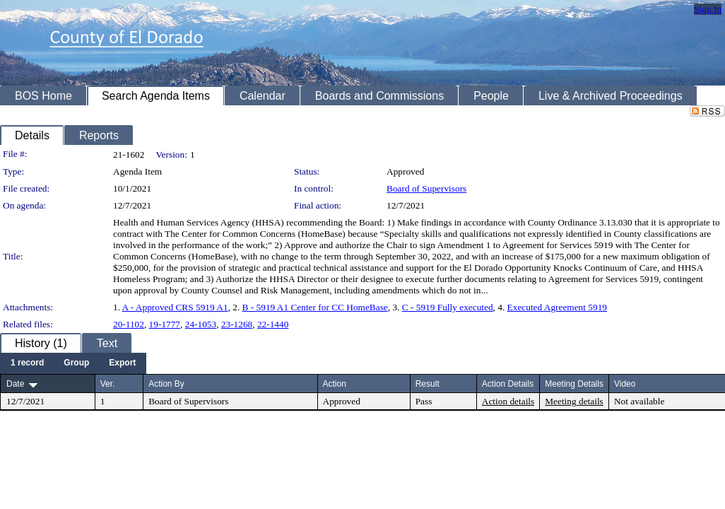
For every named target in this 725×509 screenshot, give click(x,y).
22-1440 (272, 324)
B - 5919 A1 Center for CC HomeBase (315, 307)
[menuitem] (27, 363)
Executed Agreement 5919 (557, 307)
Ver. (107, 384)
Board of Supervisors (426, 188)
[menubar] (73, 363)
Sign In (707, 9)
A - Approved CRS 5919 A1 (175, 307)
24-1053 (200, 324)
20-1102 (128, 324)
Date (15, 384)
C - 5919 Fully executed (447, 307)
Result (427, 384)
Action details (508, 401)
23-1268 (236, 324)
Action (334, 384)
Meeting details (574, 401)
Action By (166, 384)
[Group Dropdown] (76, 363)
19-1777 (164, 324)
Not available (639, 401)
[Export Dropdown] (122, 363)
